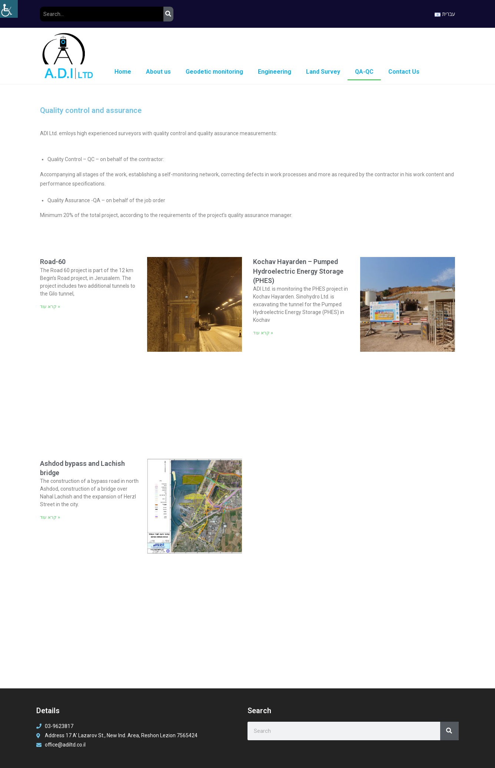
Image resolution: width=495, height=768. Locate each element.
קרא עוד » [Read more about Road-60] (50, 306)
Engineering (274, 71)
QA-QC (364, 71)
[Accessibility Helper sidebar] (9, 9)
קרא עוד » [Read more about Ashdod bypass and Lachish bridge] (50, 517)
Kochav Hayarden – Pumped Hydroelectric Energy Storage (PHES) (298, 271)
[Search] (168, 14)
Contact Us (403, 71)
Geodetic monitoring (214, 71)
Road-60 (53, 262)
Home (122, 71)
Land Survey (323, 71)
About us (158, 71)
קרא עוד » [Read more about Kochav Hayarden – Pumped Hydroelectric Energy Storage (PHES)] (263, 332)
